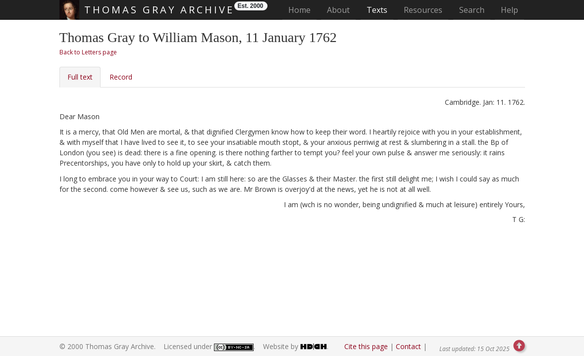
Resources (423, 9)
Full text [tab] (80, 77)
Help (509, 9)
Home (302, 9)
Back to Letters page (88, 52)
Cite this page (366, 346)
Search (471, 9)
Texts (377, 9)
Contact (408, 346)
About (338, 9)
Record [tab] (120, 77)
